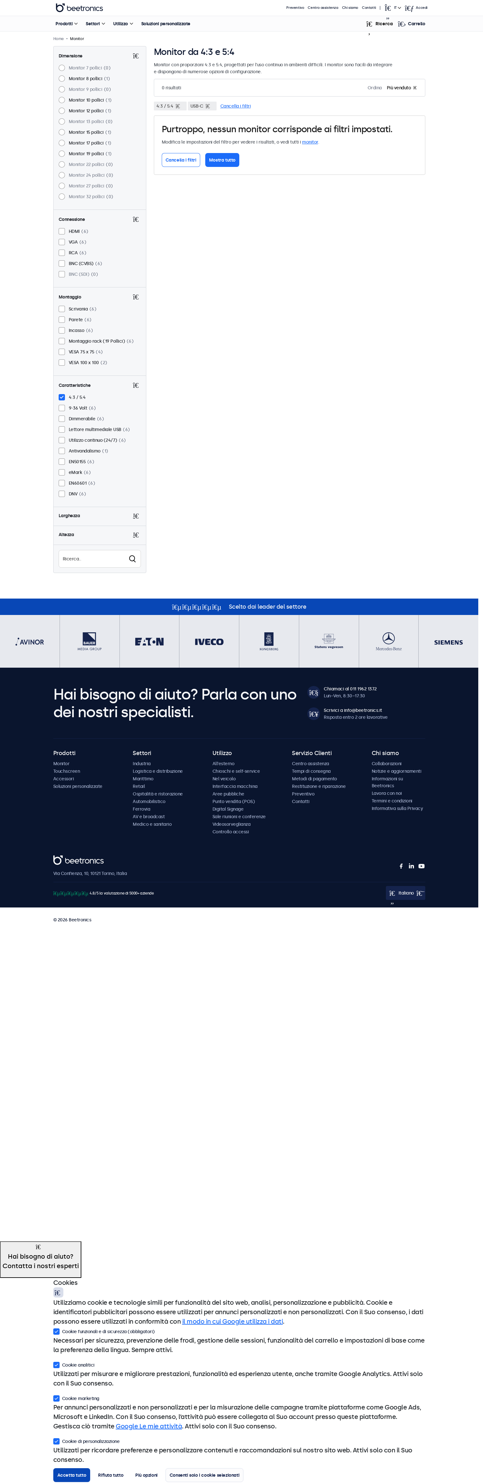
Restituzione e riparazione (319, 786)
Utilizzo (120, 23)
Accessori (63, 779)
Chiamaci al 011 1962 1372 (350, 689)
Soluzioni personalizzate (165, 23)
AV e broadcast (149, 816)
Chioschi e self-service (236, 771)
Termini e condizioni (392, 801)
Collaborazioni (387, 763)
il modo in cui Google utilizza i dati (232, 1321)
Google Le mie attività (149, 1426)
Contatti (369, 7)
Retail (139, 786)
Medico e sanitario (152, 824)
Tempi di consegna (311, 771)
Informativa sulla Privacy (397, 808)
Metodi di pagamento (314, 779)
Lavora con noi (387, 793)
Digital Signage (228, 809)
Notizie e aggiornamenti (397, 771)
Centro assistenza (323, 7)
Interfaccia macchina (235, 786)
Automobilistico (149, 801)
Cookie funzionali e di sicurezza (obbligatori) (104, 1331)
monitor (310, 142)
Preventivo (295, 7)
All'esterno (223, 763)
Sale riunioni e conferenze (239, 816)
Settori (93, 23)
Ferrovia (141, 809)
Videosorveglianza (231, 824)
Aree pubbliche (228, 794)
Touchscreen (66, 771)
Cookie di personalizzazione (86, 1441)
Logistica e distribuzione (158, 771)
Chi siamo (350, 7)
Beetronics (64, 859)
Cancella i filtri (235, 106)
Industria (142, 763)
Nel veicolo (224, 779)
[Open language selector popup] (392, 8)
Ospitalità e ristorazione (158, 794)
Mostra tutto (222, 160)
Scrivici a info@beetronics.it (353, 710)
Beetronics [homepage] (79, 7)
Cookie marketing (76, 1398)
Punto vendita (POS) (233, 801)
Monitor (61, 763)
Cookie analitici (74, 1364)
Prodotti (64, 23)
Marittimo (143, 779)
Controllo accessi (230, 832)
